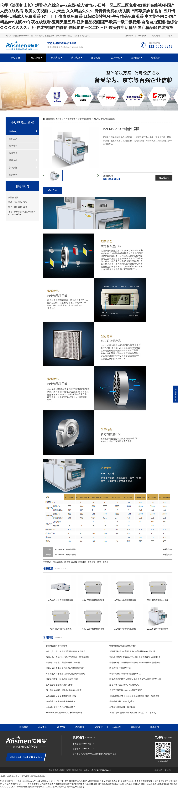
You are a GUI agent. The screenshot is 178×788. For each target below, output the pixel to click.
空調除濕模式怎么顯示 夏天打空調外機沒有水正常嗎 (132, 651)
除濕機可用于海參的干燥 (120, 668)
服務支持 (95, 57)
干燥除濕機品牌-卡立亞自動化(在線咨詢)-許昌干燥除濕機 (134, 696)
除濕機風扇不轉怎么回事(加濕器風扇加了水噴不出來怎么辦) (135, 679)
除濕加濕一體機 (94, 562)
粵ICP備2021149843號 (101, 770)
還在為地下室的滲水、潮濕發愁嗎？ (125, 685)
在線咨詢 (164, 177)
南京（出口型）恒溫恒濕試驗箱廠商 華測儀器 (65, 651)
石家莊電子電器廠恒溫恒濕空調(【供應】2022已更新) (132, 712)
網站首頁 (15, 57)
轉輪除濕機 (70, 119)
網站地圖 (156, 35)
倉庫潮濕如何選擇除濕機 (56, 646)
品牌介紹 (115, 57)
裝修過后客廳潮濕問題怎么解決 (59, 685)
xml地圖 (168, 35)
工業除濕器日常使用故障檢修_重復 (61, 696)
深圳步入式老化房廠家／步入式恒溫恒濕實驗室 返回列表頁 (135, 657)
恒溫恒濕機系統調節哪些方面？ (123, 646)
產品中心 (35, 57)
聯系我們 (155, 57)
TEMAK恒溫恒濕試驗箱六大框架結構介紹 (64, 712)
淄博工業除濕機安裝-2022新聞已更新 (125, 690)
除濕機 (67, 562)
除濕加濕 (82, 562)
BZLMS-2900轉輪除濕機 (65, 554)
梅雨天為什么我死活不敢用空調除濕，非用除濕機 (67, 657)
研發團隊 (142, 35)
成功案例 (75, 57)
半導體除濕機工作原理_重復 (121, 701)
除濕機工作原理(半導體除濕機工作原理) (63, 662)
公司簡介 (129, 35)
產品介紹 (52, 190)
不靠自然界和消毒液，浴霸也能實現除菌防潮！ (66, 674)
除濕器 (105, 562)
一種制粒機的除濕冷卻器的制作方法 (125, 674)
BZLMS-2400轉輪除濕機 (65, 549)
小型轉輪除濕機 (84, 119)
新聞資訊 (135, 57)
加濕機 (74, 562)
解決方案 (55, 57)
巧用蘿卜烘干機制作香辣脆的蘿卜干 (61, 701)
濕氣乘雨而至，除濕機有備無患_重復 (62, 679)
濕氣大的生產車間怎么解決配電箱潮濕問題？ (65, 668)
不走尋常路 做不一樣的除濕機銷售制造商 (63, 690)
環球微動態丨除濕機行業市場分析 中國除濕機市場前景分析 (135, 662)
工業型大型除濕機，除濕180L (122, 707)
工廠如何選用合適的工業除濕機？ (60, 707)
